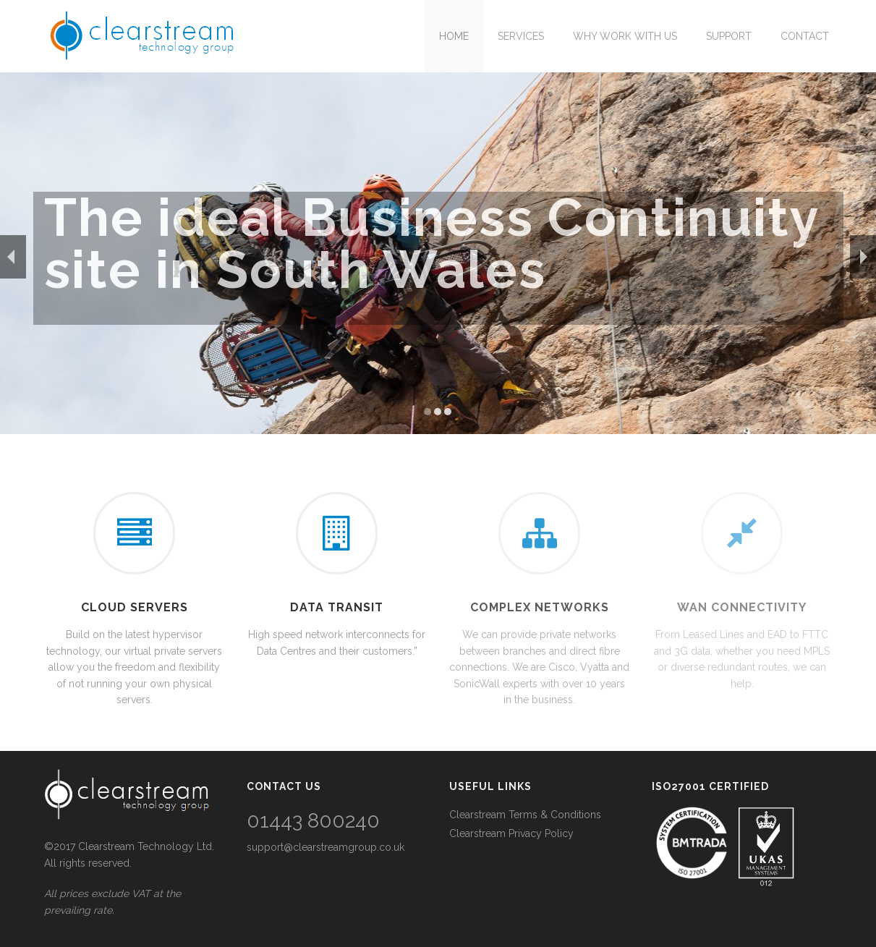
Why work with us (625, 36)
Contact (805, 36)
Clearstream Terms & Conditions (525, 814)
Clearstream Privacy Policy (511, 833)
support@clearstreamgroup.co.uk (325, 847)
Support (729, 36)
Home (454, 36)
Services (521, 36)
